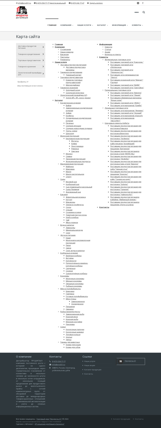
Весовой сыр (71, 170)
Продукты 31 (130, 349)
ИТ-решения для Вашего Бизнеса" (49, 412)
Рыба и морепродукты (70, 300)
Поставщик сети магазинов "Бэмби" (126, 93)
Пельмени (70, 294)
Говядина (70, 282)
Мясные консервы (74, 269)
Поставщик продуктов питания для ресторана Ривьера (125, 115)
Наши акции (89, 353)
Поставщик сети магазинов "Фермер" (127, 99)
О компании (65, 37)
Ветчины (70, 246)
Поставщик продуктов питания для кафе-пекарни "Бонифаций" (125, 130)
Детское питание (68, 223)
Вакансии (64, 42)
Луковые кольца (73, 322)
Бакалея (64, 182)
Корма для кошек (73, 333)
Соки (68, 221)
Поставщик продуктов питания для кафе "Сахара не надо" (125, 166)
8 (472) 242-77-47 (77, 3)
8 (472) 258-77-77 (59, 349)
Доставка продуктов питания (31, 35)
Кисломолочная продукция (77, 126)
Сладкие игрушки (73, 114)
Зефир (68, 101)
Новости (108, 35)
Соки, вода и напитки (75, 239)
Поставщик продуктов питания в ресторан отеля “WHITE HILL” (124, 140)
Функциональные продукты (78, 149)
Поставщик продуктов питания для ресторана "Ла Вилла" (125, 125)
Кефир (74, 132)
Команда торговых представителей (74, 69)
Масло (68, 160)
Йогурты (75, 129)
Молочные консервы (75, 266)
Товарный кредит (73, 63)
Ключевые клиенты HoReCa (117, 111)
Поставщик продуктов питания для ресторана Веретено (125, 120)
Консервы (64, 264)
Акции (107, 40)
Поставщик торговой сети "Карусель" (126, 50)
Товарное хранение (31, 54)
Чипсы (68, 328)
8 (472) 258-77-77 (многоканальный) (51, 3)
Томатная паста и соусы (76, 203)
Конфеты (70, 104)
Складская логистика (75, 81)
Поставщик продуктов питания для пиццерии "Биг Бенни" (125, 135)
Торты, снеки (71, 119)
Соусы (68, 195)
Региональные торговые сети (118, 78)
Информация (123, 12)
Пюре (68, 233)
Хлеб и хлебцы (72, 205)
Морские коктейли (74, 310)
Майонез (70, 154)
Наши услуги (88, 12)
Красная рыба (72, 307)
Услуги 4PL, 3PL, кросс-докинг (78, 86)
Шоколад (70, 121)
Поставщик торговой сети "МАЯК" (125, 73)
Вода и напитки (67, 213)
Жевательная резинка (76, 185)
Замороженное (78, 289)
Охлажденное (77, 292)
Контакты (104, 195)
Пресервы (70, 312)
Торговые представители (31, 48)
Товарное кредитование (31, 42)
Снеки (63, 315)
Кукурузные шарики (75, 320)
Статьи (108, 37)
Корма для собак (73, 335)
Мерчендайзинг (73, 73)
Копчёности (71, 249)
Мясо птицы (71, 287)
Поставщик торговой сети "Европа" (126, 81)
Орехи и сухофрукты (75, 193)
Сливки (69, 144)
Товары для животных (70, 330)
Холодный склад (73, 78)
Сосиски (69, 259)
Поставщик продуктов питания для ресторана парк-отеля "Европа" (125, 150)
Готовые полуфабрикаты (77, 284)
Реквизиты (65, 47)
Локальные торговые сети (116, 96)
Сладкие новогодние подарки (79, 116)
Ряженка (75, 137)
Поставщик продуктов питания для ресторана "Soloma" (125, 171)
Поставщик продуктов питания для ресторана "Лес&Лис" (125, 145)
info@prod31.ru (24, 3)
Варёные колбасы (74, 244)
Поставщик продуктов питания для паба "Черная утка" (125, 156)
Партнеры (64, 45)
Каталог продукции (92, 358)
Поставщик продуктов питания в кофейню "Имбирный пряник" (124, 186)
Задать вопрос (96, 3)
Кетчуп (69, 188)
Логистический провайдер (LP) (31, 62)
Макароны (70, 190)
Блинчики (70, 279)
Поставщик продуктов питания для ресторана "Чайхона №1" (125, 181)
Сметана (75, 139)
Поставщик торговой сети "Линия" (125, 83)
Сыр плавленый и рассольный (79, 175)
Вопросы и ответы (113, 42)
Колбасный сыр (72, 172)
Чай (67, 208)
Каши (68, 226)
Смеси (68, 236)
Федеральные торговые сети (118, 47)
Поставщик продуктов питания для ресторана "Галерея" (125, 176)
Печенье (70, 111)
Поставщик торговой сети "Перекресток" (121, 59)
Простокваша (77, 134)
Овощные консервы (75, 272)
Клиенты (103, 45)
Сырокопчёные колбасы (76, 261)
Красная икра (72, 305)
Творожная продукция (75, 147)
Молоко (69, 142)
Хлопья (69, 325)
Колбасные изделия (69, 241)
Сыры (62, 167)
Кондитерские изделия (70, 91)
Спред (68, 165)
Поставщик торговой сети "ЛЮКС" (125, 91)
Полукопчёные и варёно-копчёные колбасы (77, 252)
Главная (54, 12)
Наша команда (66, 40)
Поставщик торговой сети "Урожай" (126, 101)
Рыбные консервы (74, 274)
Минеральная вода (74, 218)
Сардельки (70, 256)
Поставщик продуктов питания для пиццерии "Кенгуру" (125, 161)
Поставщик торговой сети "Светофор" (127, 76)
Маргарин (70, 157)
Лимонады (70, 216)
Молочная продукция (69, 124)
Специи (69, 198)
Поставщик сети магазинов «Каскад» (126, 104)
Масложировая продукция (71, 152)
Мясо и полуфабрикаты (70, 277)
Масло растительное (75, 162)
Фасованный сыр (73, 180)
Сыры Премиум (72, 177)
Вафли (68, 93)
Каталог (105, 12)
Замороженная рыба (75, 302)
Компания (69, 12)
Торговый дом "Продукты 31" (49, 407)
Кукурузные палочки (75, 317)
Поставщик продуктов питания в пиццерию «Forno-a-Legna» (124, 191)
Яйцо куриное (72, 210)
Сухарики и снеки (73, 200)
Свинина (70, 297)
